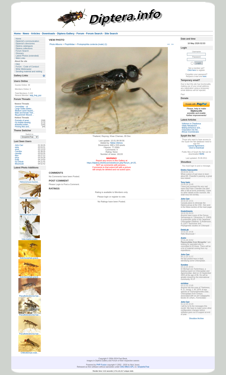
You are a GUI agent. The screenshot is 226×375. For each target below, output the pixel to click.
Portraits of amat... (22, 120)
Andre (183, 238)
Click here (192, 70)
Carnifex (18, 151)
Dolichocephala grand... (29, 258)
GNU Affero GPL (127, 367)
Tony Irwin (185, 182)
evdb (17, 160)
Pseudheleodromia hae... (29, 296)
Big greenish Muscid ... (24, 115)
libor (17, 155)
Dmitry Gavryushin (189, 170)
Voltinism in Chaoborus (191, 124)
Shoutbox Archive (196, 318)
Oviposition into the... (190, 130)
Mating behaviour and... (191, 128)
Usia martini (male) (30, 239)
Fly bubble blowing (23, 123)
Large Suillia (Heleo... (24, 109)
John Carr (19, 145)
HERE (201, 154)
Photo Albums (56, 44)
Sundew (184, 265)
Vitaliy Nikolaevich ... (190, 126)
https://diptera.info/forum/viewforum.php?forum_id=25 (111, 163)
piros (17, 158)
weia (17, 147)
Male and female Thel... (25, 113)
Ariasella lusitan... (22, 125)
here (204, 76)
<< (168, 44)
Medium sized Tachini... (25, 111)
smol (17, 149)
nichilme (184, 283)
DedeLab (185, 230)
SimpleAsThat (143, 367)
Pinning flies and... (22, 127)
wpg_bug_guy (35, 95)
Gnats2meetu (187, 211)
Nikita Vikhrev (116, 143)
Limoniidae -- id (21, 107)
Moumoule (19, 164)
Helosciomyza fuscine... (29, 182)
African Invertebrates (190, 132)
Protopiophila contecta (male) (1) (92, 44)
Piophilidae (70, 44)
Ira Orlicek (19, 162)
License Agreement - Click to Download (196, 147)
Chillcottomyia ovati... (29, 353)
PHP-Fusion (102, 365)
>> (172, 44)
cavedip (18, 153)
